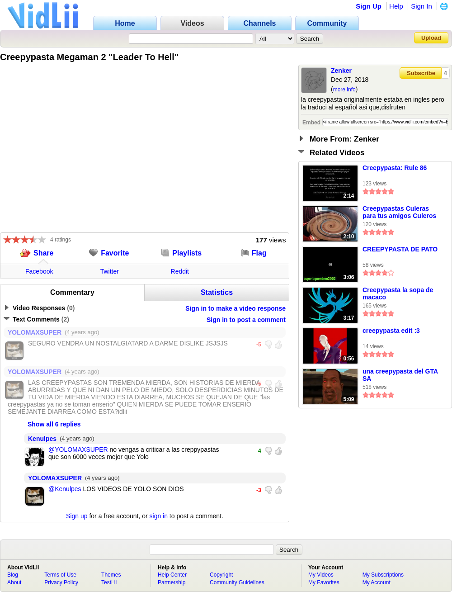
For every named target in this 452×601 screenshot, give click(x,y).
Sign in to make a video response (235, 308)
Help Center (172, 575)
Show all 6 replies (54, 424)
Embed (311, 122)
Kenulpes (42, 438)
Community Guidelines (237, 582)
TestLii (109, 582)
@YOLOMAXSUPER (78, 449)
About (14, 582)
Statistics (217, 292)
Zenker (341, 70)
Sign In (421, 6)
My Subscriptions (383, 575)
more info (344, 89)
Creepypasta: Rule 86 (395, 167)
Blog (12, 575)
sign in (159, 516)
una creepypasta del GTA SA (400, 375)
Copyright (221, 575)
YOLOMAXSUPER (34, 332)
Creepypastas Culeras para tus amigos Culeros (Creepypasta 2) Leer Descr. (399, 212)
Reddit (180, 271)
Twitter (109, 271)
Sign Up (368, 6)
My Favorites (323, 582)
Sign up (76, 516)
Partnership (171, 582)
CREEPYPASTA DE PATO (400, 249)
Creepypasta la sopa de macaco (398, 293)
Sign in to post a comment (246, 319)
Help (396, 6)
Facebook (39, 271)
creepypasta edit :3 (391, 330)
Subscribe (421, 73)
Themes (111, 575)
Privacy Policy (61, 582)
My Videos (321, 575)
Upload (431, 37)
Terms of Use (60, 575)
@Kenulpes (64, 488)
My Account (377, 582)
